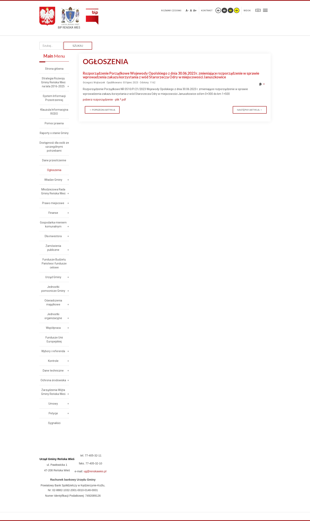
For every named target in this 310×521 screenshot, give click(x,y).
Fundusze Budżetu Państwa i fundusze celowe (54, 263)
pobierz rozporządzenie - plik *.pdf (104, 99)
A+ (195, 10)
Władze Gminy (53, 179)
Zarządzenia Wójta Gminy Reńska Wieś (53, 392)
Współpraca (53, 327)
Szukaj (78, 45)
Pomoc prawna (54, 123)
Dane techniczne (53, 370)
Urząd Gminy (53, 277)
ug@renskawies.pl (95, 471)
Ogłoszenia (54, 170)
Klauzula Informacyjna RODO (54, 111)
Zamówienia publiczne (53, 247)
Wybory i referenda (53, 351)
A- (187, 10)
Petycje (53, 413)
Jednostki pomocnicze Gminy (53, 288)
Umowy (53, 403)
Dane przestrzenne (54, 160)
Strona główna (54, 68)
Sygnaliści (54, 423)
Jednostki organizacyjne (53, 316)
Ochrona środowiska (53, 380)
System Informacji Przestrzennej (54, 98)
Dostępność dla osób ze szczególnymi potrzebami (54, 146)
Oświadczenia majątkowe (53, 302)
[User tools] (262, 84)
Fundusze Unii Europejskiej (54, 339)
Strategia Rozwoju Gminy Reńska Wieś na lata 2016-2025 (53, 82)
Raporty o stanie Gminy (54, 133)
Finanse (53, 212)
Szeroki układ (265, 10)
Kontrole (53, 360)
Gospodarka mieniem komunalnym (53, 224)
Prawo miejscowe (53, 203)
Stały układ (258, 10)
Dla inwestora (53, 236)
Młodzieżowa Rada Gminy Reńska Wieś (53, 191)
